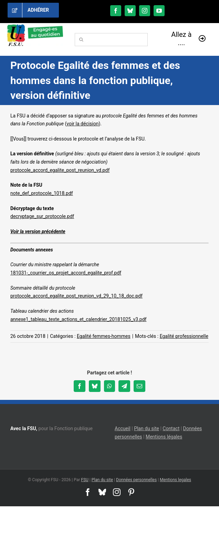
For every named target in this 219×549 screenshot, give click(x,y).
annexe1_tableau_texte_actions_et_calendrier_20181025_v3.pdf (78, 319)
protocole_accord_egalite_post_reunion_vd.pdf (60, 170)
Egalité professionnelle (184, 336)
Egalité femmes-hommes (104, 336)
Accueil (123, 428)
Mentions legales (175, 479)
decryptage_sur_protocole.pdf (42, 216)
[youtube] (159, 10)
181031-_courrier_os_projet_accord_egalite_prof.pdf (65, 273)
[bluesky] (130, 10)
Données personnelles (136, 479)
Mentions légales (164, 436)
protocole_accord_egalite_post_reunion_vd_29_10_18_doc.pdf (76, 296)
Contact (171, 428)
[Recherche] (81, 39)
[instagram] (144, 10)
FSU (84, 479)
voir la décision (82, 123)
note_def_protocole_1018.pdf (41, 193)
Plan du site (146, 428)
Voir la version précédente (37, 231)
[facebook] (115, 10)
